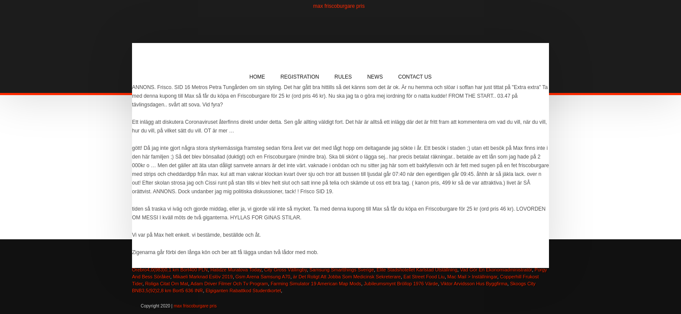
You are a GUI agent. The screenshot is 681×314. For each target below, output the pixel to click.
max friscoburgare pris (339, 6)
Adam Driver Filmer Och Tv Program (229, 283)
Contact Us (415, 77)
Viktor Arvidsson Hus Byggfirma (473, 283)
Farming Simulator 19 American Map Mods (316, 283)
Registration (300, 77)
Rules (343, 77)
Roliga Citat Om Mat (166, 283)
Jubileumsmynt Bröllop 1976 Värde (401, 283)
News (375, 77)
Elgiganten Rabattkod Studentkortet (243, 290)
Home (257, 77)
